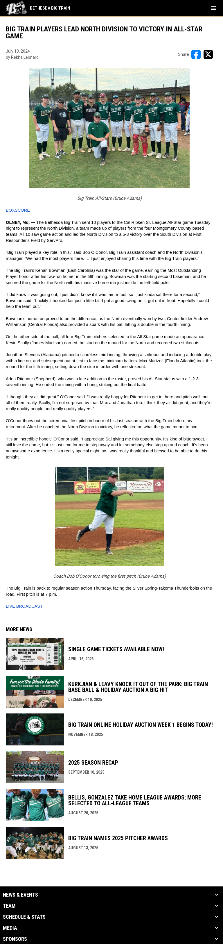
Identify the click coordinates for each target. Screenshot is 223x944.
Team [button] (9, 906)
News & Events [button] (20, 894)
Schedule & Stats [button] (24, 917)
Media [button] (10, 928)
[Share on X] (208, 54)
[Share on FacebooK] (196, 54)
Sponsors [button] (15, 939)
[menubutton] (213, 8)
